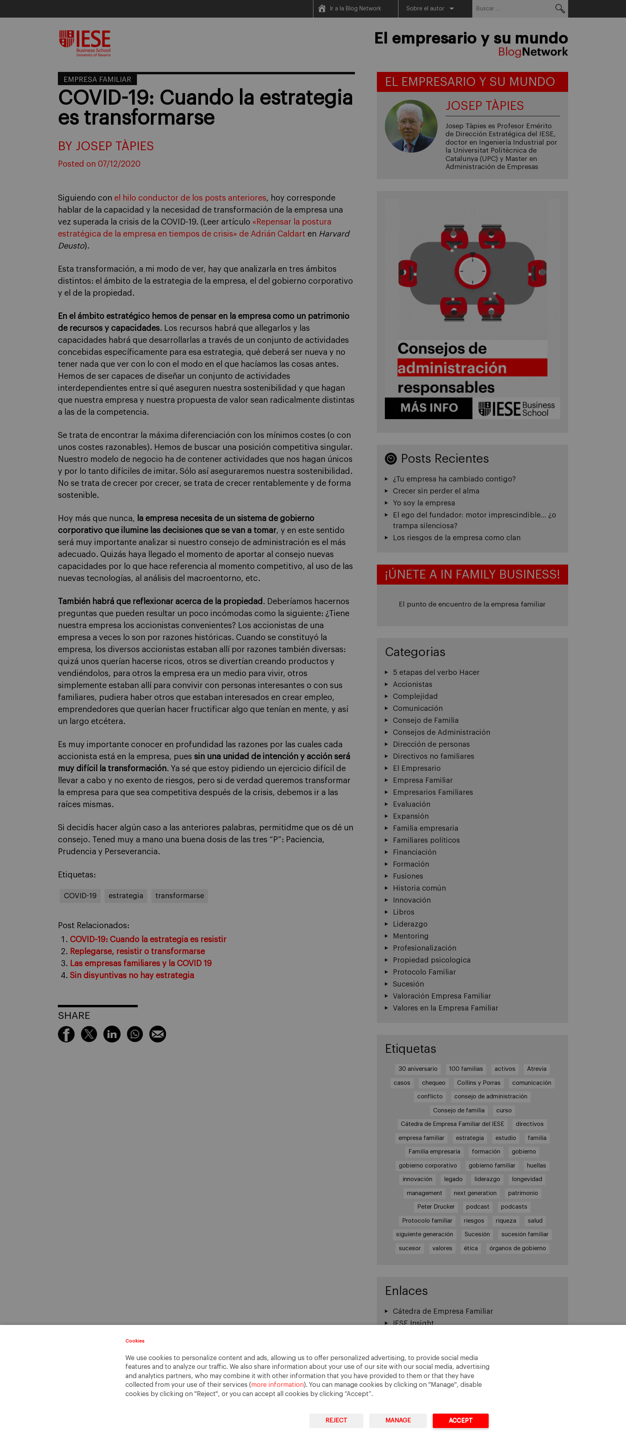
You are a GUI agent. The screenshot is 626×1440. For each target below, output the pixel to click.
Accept (461, 1421)
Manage (398, 1421)
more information (277, 1385)
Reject (336, 1421)
